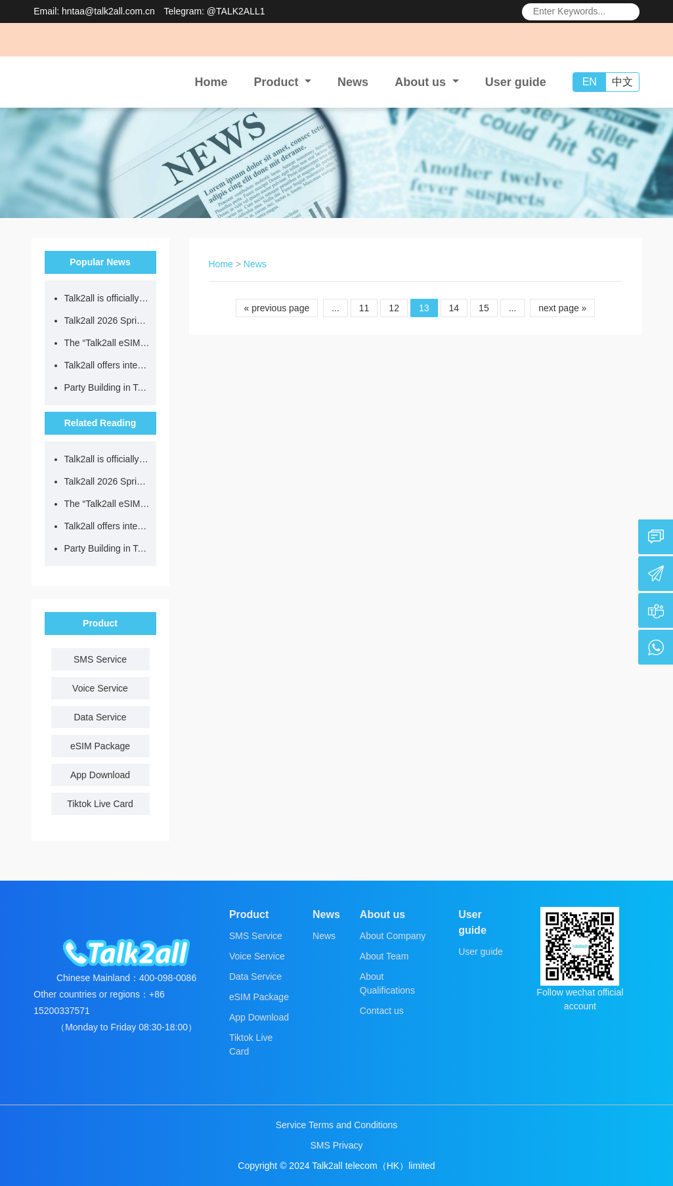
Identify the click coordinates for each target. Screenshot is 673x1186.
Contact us (382, 1010)
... (335, 308)
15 (484, 308)
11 (364, 308)
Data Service (100, 717)
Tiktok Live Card (100, 804)
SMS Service (100, 659)
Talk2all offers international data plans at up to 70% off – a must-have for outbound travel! (107, 365)
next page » (562, 308)
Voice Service (100, 688)
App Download (100, 775)
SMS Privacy (336, 1145)
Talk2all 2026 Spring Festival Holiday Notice (107, 320)
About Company (392, 936)
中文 (622, 81)
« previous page (277, 308)
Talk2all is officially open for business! (107, 298)
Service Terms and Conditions (337, 1125)
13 (424, 308)
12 (394, 308)
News (352, 82)
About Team (384, 956)
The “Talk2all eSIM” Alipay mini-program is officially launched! (107, 343)
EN (589, 81)
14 (454, 308)
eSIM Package (100, 746)
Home (211, 82)
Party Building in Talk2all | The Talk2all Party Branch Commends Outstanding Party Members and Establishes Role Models (107, 387)
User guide (515, 82)
